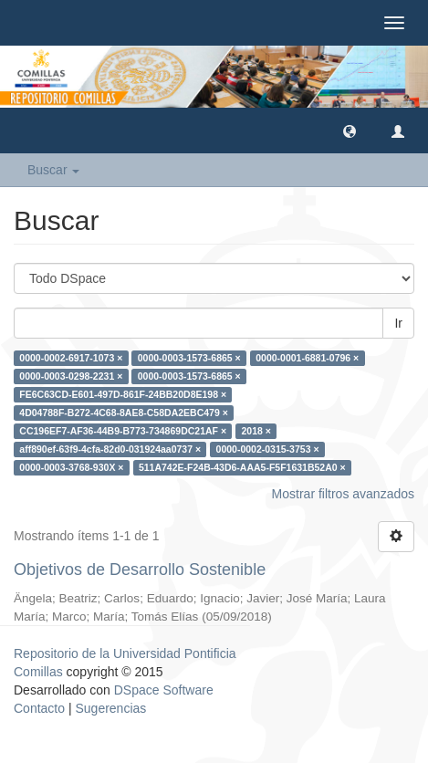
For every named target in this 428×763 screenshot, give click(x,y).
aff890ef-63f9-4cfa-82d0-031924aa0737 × (110, 449)
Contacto (39, 708)
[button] (349, 130)
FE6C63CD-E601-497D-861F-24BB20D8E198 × (122, 394)
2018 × (256, 430)
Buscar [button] (53, 169)
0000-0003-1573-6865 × (189, 357)
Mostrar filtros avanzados (343, 493)
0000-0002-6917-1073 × (70, 357)
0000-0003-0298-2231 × (70, 376)
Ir (398, 323)
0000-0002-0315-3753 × (267, 449)
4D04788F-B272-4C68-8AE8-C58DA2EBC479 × (123, 412)
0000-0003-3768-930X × (71, 467)
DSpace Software (164, 690)
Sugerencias (110, 708)
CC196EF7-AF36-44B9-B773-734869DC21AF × (122, 430)
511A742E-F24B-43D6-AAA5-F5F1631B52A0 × (242, 467)
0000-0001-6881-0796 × (307, 357)
